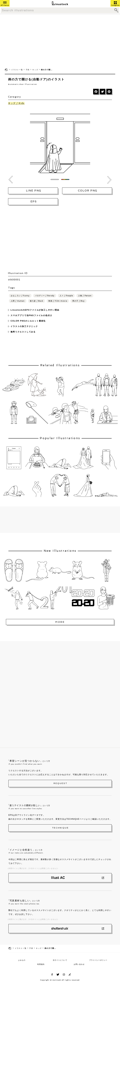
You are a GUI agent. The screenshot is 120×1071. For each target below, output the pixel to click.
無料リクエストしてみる (23, 332)
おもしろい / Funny (20, 296)
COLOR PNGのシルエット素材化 (28, 321)
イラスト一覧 (17, 70)
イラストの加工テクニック (24, 326)
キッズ (35, 70)
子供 (28, 70)
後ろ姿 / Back (36, 301)
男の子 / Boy (78, 301)
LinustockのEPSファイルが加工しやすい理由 (35, 310)
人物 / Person (84, 296)
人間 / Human (18, 301)
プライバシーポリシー (98, 960)
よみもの (21, 960)
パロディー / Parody (44, 296)
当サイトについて (60, 960)
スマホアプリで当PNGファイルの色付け (31, 315)
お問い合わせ (79, 964)
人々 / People (66, 296)
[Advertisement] (60, 41)
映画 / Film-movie (57, 301)
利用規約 (41, 964)
